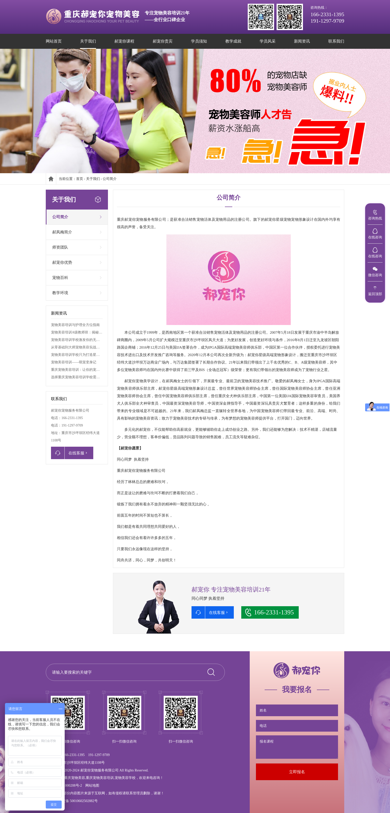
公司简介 (110, 179)
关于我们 (93, 179)
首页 (79, 179)
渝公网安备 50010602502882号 (72, 801)
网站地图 (92, 785)
